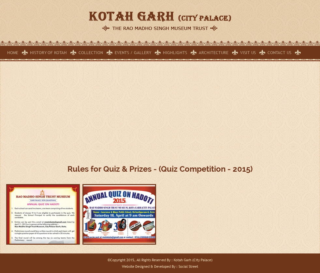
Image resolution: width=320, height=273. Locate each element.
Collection (91, 52)
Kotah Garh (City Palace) (193, 260)
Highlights (175, 52)
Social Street (188, 266)
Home (12, 52)
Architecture (213, 52)
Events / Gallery (133, 52)
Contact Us (279, 52)
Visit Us (248, 52)
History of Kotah (48, 52)
